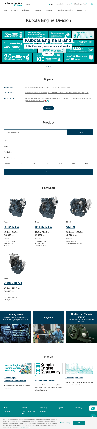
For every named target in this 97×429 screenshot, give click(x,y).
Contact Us (43, 412)
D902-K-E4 (11, 227)
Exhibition (7, 412)
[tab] (44, 66)
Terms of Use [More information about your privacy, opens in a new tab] (24, 427)
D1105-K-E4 (43, 227)
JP (49, 4)
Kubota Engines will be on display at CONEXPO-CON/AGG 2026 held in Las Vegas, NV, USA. (56, 93)
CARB (35, 164)
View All (48, 108)
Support (60, 409)
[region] (48, 423)
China (61, 164)
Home (5, 10)
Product (24, 409)
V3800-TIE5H (13, 284)
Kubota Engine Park (80, 4)
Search (80, 132)
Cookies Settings (65, 422)
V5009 (71, 227)
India (73, 164)
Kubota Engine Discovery (63, 4)
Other (86, 164)
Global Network (92, 4)
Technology (43, 409)
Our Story (78, 409)
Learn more (48, 54)
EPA (21, 164)
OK (79, 422)
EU (47, 164)
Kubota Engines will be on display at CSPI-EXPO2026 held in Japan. (48, 87)
